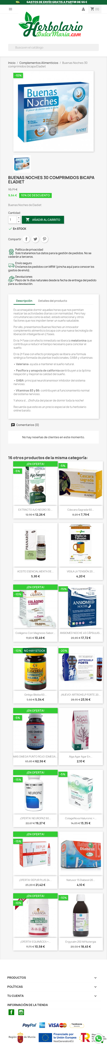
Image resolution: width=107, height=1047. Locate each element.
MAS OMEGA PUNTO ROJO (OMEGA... (35, 756)
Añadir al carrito (43, 219)
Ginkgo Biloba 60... (35, 694)
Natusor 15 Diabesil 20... (80, 880)
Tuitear (35, 239)
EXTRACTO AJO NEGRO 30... (35, 509)
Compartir (26, 239)
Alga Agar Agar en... (80, 756)
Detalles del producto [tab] (52, 301)
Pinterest (44, 239)
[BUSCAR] (53, 47)
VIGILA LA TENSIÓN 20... (81, 571)
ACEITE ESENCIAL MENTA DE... (35, 571)
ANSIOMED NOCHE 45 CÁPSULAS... (81, 633)
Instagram (21, 1012)
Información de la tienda (27, 1005)
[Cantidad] (12, 220)
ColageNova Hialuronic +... (81, 818)
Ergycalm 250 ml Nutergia (80, 941)
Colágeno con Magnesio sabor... (35, 633)
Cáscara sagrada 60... (80, 509)
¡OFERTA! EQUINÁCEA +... (35, 941)
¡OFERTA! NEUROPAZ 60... (35, 818)
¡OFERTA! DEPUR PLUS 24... (35, 880)
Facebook (11, 1012)
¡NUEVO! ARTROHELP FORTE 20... (81, 694)
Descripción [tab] (24, 301)
